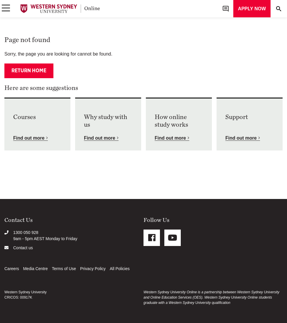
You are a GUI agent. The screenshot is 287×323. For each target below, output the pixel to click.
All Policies (120, 268)
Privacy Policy (93, 268)
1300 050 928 (25, 232)
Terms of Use (64, 268)
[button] (6, 8)
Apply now (252, 8)
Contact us (23, 247)
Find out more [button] (29, 137)
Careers (11, 268)
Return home (28, 70)
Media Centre (35, 268)
